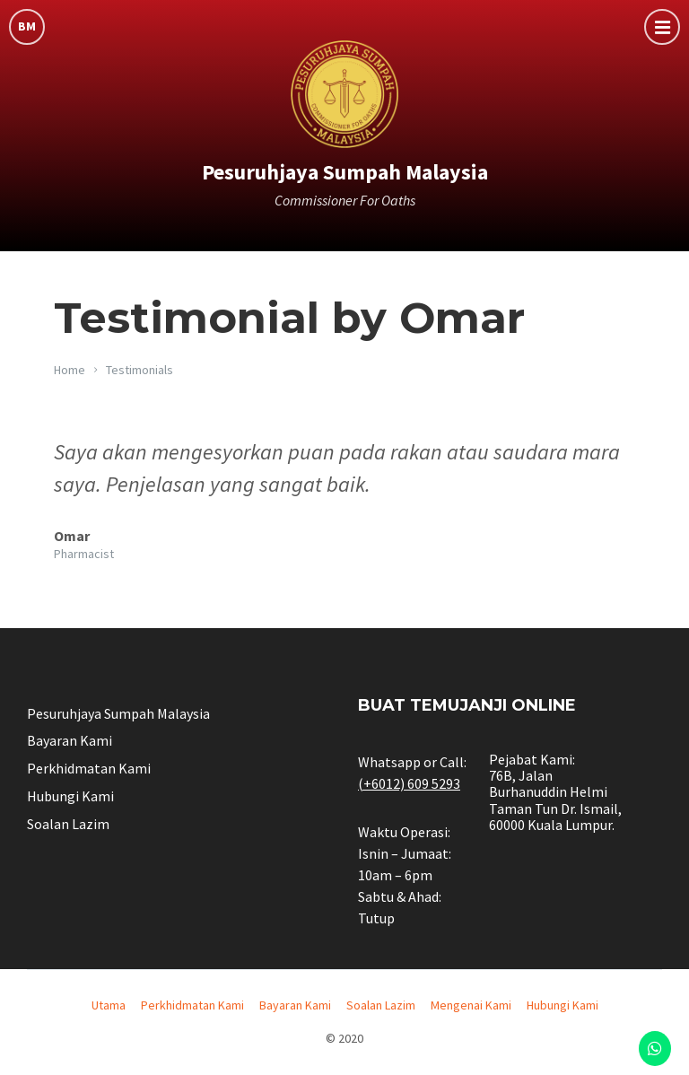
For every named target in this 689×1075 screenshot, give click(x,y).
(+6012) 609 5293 (409, 783)
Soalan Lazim (68, 824)
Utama (109, 1005)
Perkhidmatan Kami (89, 768)
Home (69, 370)
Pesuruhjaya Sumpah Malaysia (345, 172)
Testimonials (139, 370)
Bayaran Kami (69, 740)
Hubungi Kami (70, 796)
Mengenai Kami (471, 1005)
